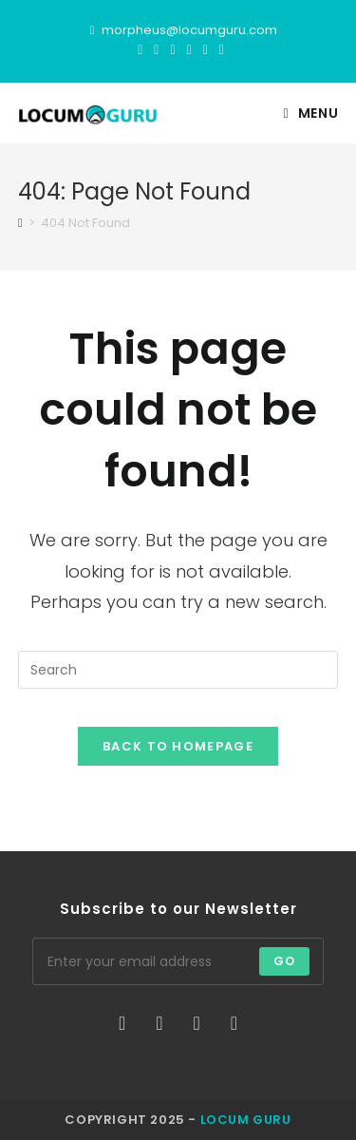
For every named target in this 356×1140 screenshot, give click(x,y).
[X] (140, 49)
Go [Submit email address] (284, 961)
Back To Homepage (178, 746)
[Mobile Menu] (311, 113)
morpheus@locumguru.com (189, 30)
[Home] (20, 223)
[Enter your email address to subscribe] (178, 961)
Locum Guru (245, 1120)
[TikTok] (219, 49)
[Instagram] (189, 49)
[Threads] (172, 49)
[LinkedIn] (205, 49)
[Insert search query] (178, 670)
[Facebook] (156, 49)
